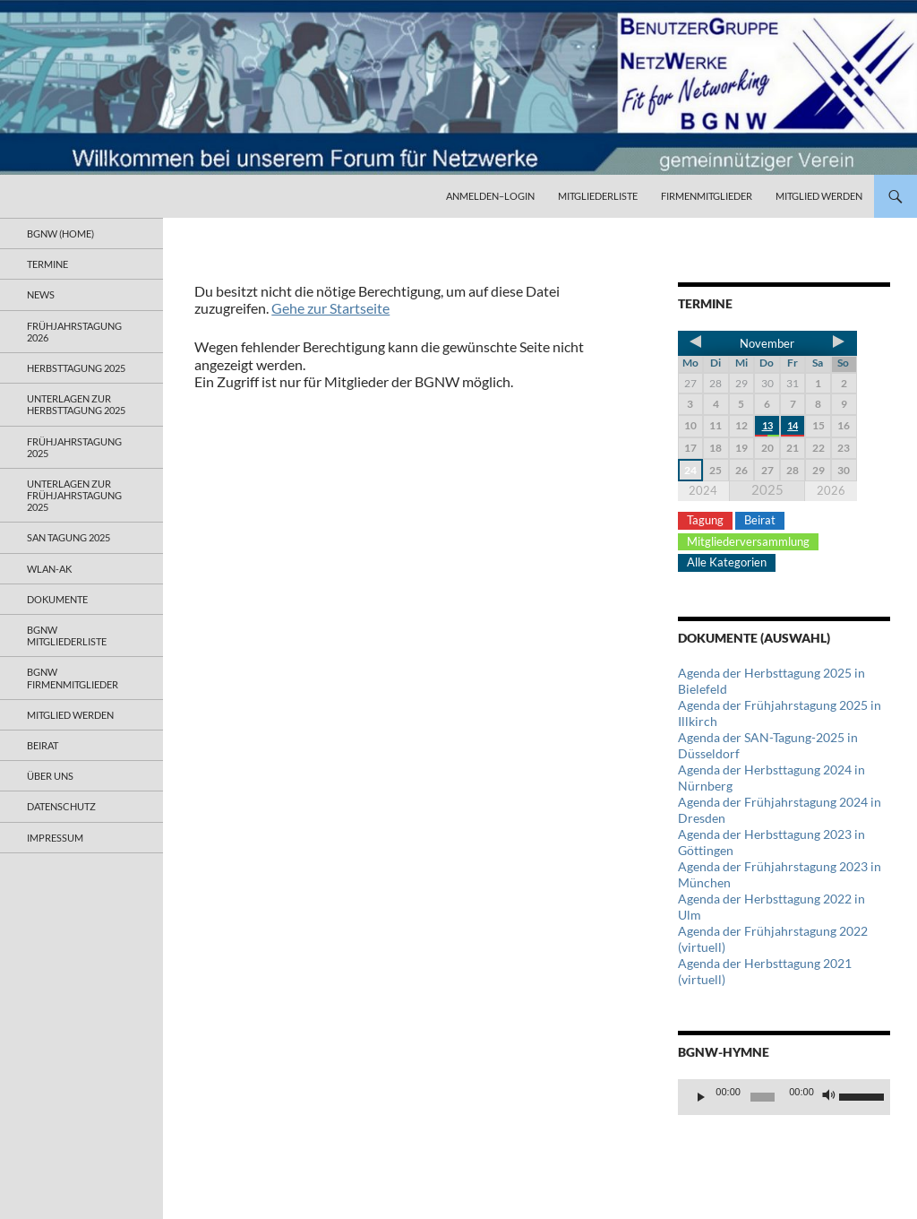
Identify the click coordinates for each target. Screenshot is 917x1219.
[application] (784, 1097)
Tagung (705, 520)
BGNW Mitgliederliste (67, 635)
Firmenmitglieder (706, 196)
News (41, 294)
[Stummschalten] (829, 1097)
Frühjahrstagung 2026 (74, 331)
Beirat (760, 520)
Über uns (50, 776)
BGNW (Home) (60, 233)
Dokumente (57, 599)
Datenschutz (61, 806)
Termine (47, 264)
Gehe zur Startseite (330, 307)
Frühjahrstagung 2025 (74, 447)
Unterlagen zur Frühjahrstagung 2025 (74, 495)
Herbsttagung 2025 (76, 368)
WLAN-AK (49, 569)
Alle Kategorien (727, 562)
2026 (831, 490)
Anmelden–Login (490, 196)
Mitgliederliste (598, 196)
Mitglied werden (819, 196)
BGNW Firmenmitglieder (72, 677)
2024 (703, 490)
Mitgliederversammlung (748, 541)
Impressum (55, 837)
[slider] (762, 1097)
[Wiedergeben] (701, 1097)
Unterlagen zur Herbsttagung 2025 (76, 404)
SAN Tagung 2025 (68, 537)
